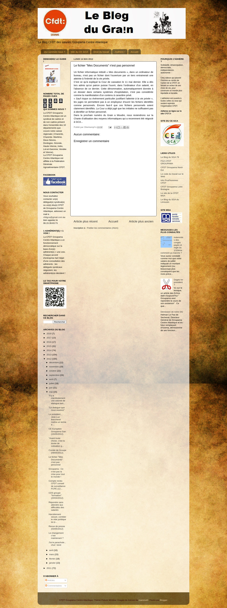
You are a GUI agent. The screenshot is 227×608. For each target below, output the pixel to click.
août (51, 379)
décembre (54, 362)
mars (52, 554)
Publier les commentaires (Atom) (102, 228)
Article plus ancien (141, 221)
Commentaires (53, 586)
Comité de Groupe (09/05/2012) (57, 451)
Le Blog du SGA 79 (170, 157)
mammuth (143, 600)
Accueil (134, 51)
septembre (54, 375)
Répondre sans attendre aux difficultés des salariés (56, 506)
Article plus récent (86, 221)
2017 (49, 338)
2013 (49, 354)
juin (51, 388)
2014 (49, 350)
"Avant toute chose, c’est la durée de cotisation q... (57, 442)
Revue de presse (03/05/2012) (57, 527)
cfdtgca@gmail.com (52, 217)
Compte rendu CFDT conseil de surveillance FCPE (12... (57, 485)
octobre (53, 371)
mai (51, 392)
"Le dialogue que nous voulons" (57, 408)
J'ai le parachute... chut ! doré (57, 543)
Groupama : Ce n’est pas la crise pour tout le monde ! (57, 473)
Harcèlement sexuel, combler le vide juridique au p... (57, 518)
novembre (54, 366)
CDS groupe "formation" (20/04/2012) (56, 495)
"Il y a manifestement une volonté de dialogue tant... (57, 399)
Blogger (163, 600)
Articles (50, 580)
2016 (49, 342)
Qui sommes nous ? (54, 51)
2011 (49, 568)
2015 (49, 346)
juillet (52, 383)
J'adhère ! (119, 51)
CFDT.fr (167, 113)
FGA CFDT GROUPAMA (167, 162)
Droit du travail (101, 51)
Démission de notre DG (172, 312)
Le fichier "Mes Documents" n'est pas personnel (56, 461)
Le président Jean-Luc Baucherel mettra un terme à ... (57, 419)
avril (51, 550)
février (52, 559)
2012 (49, 359)
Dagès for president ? (178, 282)
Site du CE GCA (79, 51)
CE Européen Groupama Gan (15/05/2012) (57, 431)
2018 (49, 333)
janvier (52, 563)
